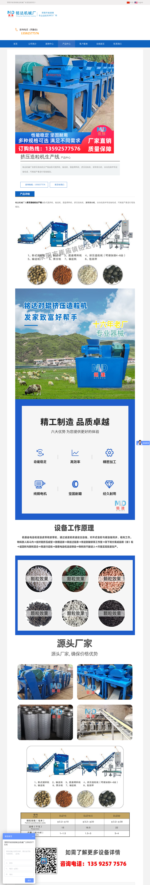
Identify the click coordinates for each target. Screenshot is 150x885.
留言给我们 (108, 73)
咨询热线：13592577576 (84, 73)
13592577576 (134, 15)
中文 (130, 2)
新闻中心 (54, 864)
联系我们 (95, 864)
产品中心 (64, 864)
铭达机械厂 (20, 101)
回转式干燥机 (28, 809)
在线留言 (85, 864)
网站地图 (59, 869)
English (139, 2)
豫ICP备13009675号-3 (95, 877)
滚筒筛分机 (90, 101)
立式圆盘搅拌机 (128, 809)
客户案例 (74, 864)
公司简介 (44, 864)
